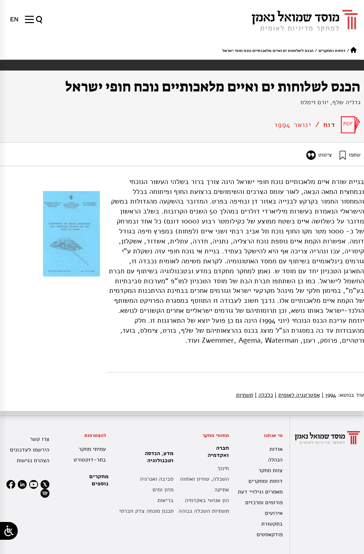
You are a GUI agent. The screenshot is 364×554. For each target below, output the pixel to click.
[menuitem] (14, 19)
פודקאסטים (270, 534)
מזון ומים (162, 490)
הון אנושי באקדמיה (207, 500)
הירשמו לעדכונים (29, 450)
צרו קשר (39, 439)
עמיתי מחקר (92, 449)
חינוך (223, 468)
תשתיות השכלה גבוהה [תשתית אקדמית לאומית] (203, 511)
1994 (329, 395)
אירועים (274, 513)
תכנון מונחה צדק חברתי (146, 511)
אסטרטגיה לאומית (297, 395)
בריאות (165, 500)
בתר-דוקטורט (90, 460)
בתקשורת (272, 524)
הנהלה (275, 460)
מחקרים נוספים (98, 480)
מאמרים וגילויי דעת (260, 492)
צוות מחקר (270, 470)
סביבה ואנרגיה (156, 479)
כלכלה (264, 395)
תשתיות (244, 395)
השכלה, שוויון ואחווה (204, 479)
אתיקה (221, 490)
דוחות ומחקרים (332, 50)
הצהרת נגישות (33, 460)
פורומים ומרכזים (264, 502)
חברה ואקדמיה (216, 451)
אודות (276, 449)
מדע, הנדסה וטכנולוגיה (157, 456)
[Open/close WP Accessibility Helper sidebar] (9, 531)
